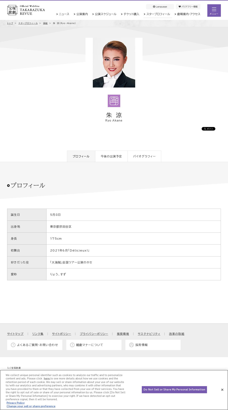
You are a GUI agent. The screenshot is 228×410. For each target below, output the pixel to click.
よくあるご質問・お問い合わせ (37, 344)
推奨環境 (123, 333)
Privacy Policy (16, 403)
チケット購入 (131, 14)
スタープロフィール (158, 14)
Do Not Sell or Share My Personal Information (174, 389)
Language (160, 7)
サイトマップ (15, 333)
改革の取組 (176, 333)
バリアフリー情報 (188, 7)
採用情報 (141, 344)
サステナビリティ (149, 333)
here (47, 378)
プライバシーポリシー (94, 333)
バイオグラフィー (144, 156)
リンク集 (37, 333)
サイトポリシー (61, 333)
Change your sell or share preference (31, 406)
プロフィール (81, 156)
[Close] (222, 390)
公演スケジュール (105, 14)
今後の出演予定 (111, 156)
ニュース (64, 14)
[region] (114, 390)
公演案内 (82, 14)
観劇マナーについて (89, 344)
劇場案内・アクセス (188, 14)
